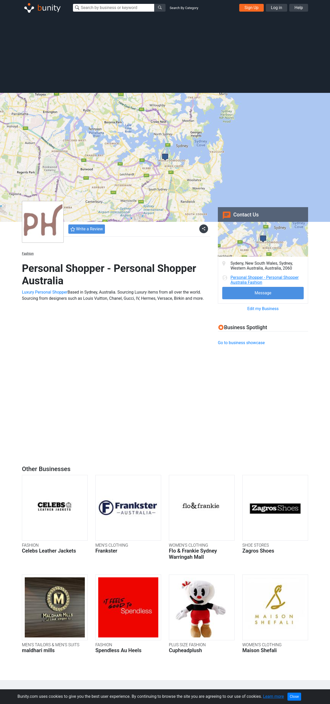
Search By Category (184, 8)
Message (262, 292)
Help (298, 7)
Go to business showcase (241, 342)
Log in (276, 7)
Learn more (273, 696)
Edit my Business (262, 308)
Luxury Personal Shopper (45, 292)
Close (294, 696)
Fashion (28, 253)
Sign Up (251, 7)
